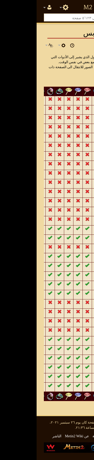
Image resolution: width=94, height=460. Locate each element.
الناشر (20, 436)
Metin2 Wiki (59, 7)
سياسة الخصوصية (69, 436)
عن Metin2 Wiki (40, 436)
